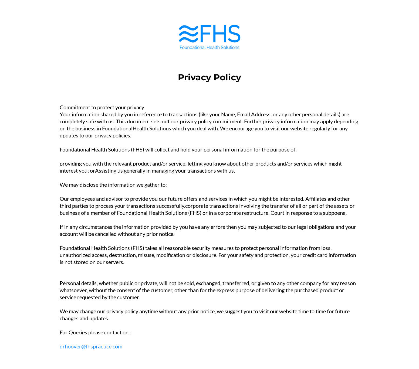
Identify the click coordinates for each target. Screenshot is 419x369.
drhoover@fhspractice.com (91, 346)
